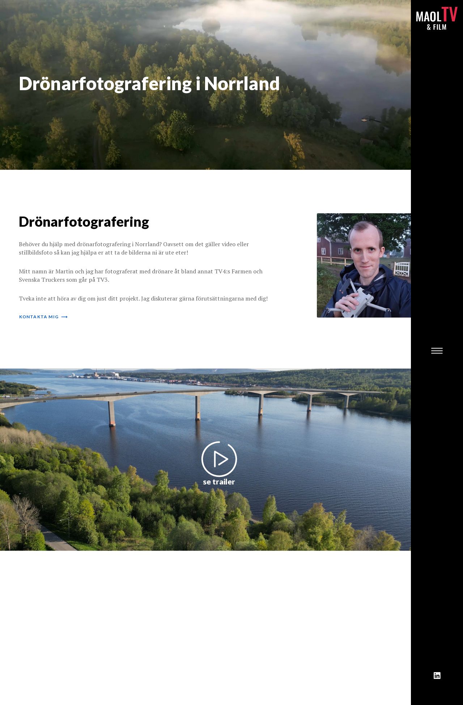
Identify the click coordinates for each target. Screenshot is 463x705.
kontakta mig (43, 317)
